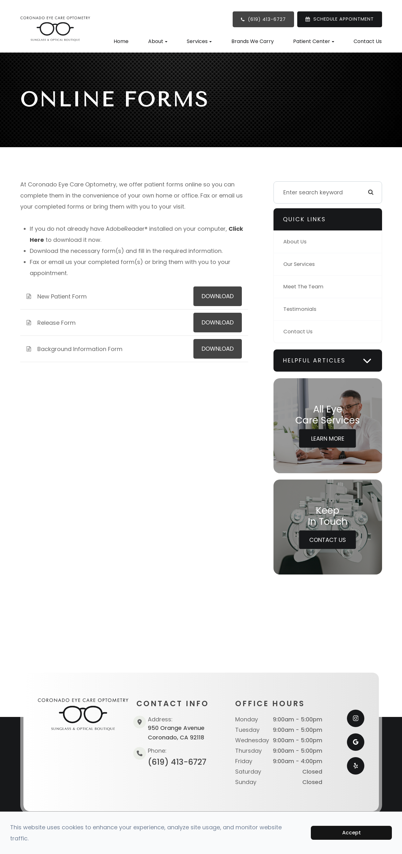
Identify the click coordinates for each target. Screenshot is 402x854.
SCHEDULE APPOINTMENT (343, 19)
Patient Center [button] (313, 41)
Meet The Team (305, 287)
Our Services (300, 264)
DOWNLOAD (218, 296)
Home (121, 41)
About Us (295, 242)
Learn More (327, 439)
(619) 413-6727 (267, 19)
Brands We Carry (252, 41)
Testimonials (301, 309)
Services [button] (199, 41)
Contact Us (368, 41)
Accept (351, 832)
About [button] (157, 41)
